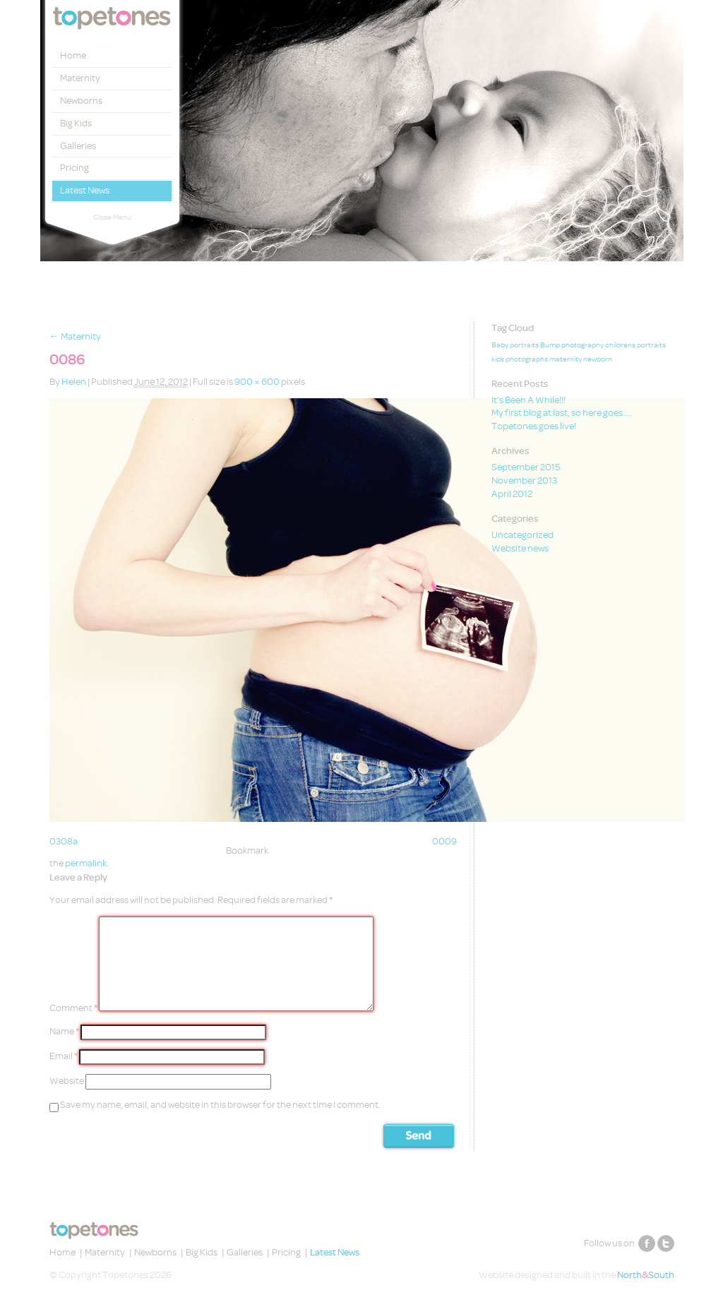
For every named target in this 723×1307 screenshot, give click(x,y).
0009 (444, 841)
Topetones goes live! (533, 426)
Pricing (74, 167)
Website (66, 1080)
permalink (86, 863)
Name (64, 1031)
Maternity (80, 78)
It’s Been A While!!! (528, 400)
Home (73, 55)
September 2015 (525, 467)
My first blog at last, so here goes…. (561, 412)
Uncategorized (522, 535)
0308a (63, 841)
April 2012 (511, 494)
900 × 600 (257, 381)
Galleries (78, 146)
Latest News (84, 190)
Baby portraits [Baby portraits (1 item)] (515, 345)
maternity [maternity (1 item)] (565, 359)
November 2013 (524, 480)
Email (63, 1056)
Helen (73, 381)
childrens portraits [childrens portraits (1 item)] (635, 345)
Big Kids (76, 123)
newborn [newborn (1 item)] (597, 359)
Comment (73, 1008)
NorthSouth (645, 1275)
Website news (520, 548)
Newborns (81, 100)
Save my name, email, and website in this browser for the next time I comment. (220, 1104)
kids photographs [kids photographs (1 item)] (519, 359)
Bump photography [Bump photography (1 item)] (572, 345)
